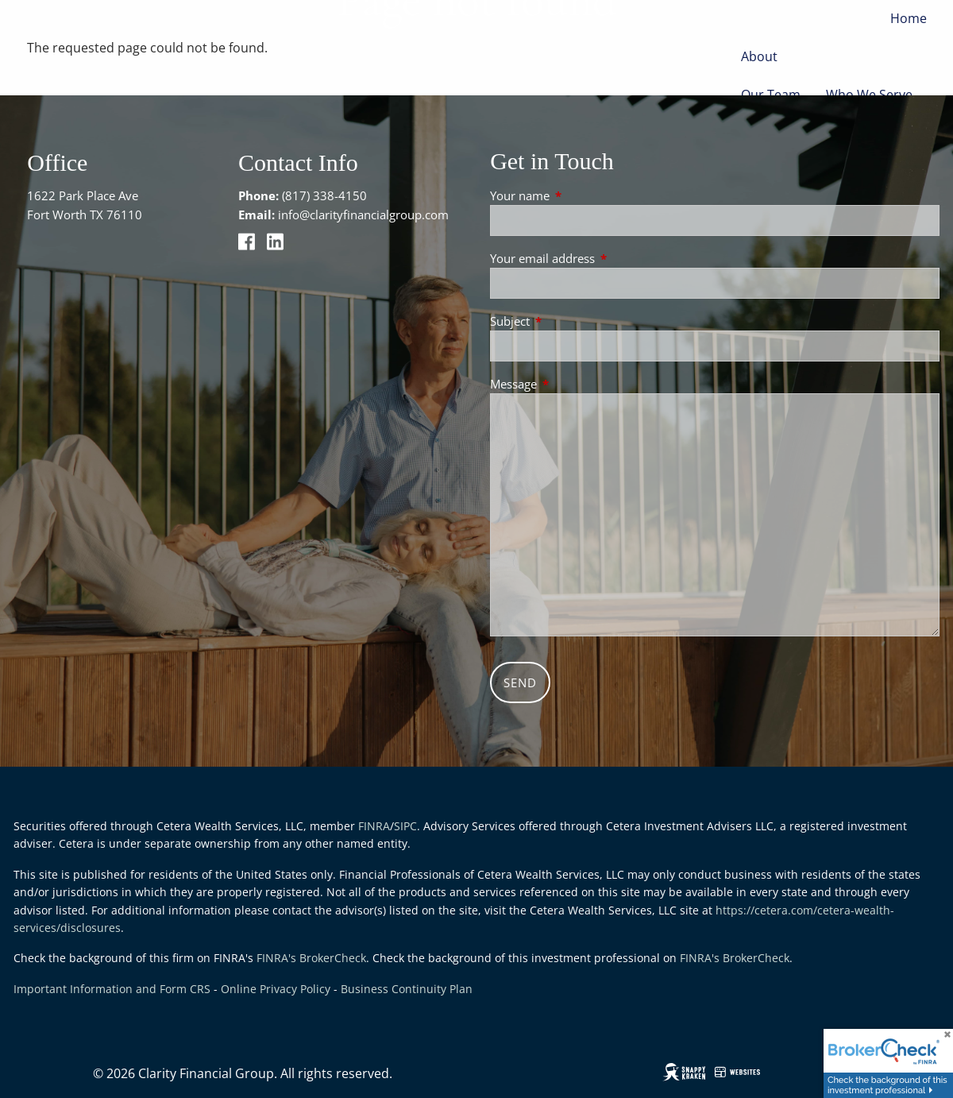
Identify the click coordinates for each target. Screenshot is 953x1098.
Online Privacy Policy (275, 988)
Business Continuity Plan (407, 988)
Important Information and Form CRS (112, 988)
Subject (568, 321)
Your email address (601, 258)
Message (572, 384)
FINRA (374, 825)
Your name (578, 195)
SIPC (405, 825)
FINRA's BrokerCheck (311, 957)
